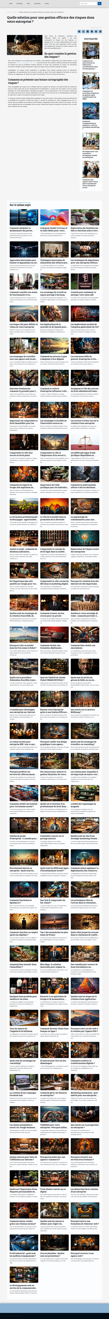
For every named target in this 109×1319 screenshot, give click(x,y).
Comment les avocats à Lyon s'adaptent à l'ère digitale (53, 357)
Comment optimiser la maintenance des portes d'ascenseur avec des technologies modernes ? (21, 232)
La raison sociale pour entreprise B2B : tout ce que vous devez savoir (22, 744)
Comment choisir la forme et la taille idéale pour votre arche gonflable (53, 231)
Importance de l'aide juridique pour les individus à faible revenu (54, 487)
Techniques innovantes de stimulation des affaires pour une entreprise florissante (54, 263)
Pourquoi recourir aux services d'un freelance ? (82, 1158)
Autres (47, 3)
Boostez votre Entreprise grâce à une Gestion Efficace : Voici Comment (54, 712)
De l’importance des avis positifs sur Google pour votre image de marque (24, 584)
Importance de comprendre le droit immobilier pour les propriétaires (24, 423)
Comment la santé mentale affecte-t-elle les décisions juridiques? (83, 487)
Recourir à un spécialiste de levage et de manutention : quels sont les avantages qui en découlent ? (53, 1000)
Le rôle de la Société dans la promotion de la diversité (53, 518)
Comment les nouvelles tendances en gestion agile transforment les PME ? (91, 95)
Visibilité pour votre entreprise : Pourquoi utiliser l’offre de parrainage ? (54, 1127)
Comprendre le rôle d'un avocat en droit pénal (21, 454)
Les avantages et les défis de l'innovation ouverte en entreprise (53, 423)
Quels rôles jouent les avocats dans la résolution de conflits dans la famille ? (85, 935)
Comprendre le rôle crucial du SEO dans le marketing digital (54, 582)
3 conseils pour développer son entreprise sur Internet (22, 710)
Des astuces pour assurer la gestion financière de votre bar (53, 774)
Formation (19, 3)
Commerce (37, 3)
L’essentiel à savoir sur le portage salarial (52, 837)
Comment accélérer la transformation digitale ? (83, 1062)
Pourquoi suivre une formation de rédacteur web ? (85, 1222)
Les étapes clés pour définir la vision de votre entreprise (24, 325)
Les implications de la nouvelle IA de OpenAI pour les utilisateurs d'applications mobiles (54, 328)
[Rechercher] (88, 3)
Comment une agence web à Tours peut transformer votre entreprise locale (90, 183)
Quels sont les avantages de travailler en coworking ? (83, 743)
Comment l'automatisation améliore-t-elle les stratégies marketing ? (91, 125)
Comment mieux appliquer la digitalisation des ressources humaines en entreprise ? (85, 871)
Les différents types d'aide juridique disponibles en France (83, 455)
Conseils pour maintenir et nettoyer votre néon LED (83, 293)
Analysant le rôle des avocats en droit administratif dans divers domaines (84, 391)
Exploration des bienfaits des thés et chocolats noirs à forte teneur (85, 231)
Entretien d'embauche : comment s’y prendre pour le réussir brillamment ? (23, 391)
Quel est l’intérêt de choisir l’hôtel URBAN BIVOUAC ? (52, 678)
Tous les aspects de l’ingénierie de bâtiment (21, 1029)
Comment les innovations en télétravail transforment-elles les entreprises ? (90, 65)
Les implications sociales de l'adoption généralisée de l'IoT (85, 325)
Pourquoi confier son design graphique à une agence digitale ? (53, 744)
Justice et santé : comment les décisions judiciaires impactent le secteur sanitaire (24, 552)
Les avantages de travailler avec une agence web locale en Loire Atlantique (23, 359)
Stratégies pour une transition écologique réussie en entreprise (90, 154)
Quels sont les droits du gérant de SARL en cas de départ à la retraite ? (82, 680)
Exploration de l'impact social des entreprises (85, 550)
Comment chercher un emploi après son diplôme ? (24, 933)
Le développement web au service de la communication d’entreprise (23, 1288)
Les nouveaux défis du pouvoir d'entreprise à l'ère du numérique (85, 359)
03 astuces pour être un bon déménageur (53, 1062)
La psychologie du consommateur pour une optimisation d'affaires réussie (82, 520)
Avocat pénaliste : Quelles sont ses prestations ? (52, 1254)
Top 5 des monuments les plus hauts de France (54, 933)
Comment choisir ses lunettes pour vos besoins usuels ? (23, 805)
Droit (28, 3)
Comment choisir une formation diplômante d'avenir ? (50, 648)
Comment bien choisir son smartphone (83, 646)
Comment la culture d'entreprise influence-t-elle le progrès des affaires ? (54, 391)
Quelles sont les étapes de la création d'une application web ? (84, 999)
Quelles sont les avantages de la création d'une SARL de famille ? (23, 616)
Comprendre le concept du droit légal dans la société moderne (52, 552)
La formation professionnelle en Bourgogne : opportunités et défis (24, 519)
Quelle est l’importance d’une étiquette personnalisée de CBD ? (23, 1192)
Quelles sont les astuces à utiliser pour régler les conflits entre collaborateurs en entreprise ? (54, 1225)
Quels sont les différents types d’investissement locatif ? (54, 869)
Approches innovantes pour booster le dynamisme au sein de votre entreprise (24, 263)
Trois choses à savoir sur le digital (53, 1190)
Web (10, 3)
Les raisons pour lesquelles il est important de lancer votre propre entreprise (85, 774)
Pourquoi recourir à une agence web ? (82, 1254)
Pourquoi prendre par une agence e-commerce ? (52, 1158)
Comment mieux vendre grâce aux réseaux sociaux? (23, 1222)
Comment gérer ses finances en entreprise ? (53, 1094)
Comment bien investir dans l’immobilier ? (23, 965)
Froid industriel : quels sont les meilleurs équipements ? (23, 1254)
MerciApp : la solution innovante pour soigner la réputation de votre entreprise (52, 968)
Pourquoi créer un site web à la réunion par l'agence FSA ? (84, 1029)
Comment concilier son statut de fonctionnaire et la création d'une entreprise (23, 295)
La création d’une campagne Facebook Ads (23, 1094)
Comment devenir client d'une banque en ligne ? (54, 1029)
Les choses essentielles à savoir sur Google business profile (22, 1127)
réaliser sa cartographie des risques (26, 63)
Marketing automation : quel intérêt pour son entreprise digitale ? (84, 1095)
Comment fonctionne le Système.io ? (21, 901)
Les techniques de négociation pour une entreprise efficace (85, 261)
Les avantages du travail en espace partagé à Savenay (53, 293)
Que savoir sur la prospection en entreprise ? (85, 1126)
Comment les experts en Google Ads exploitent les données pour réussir (21, 487)
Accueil (9, 12)
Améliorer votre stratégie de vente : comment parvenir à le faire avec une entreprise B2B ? (85, 617)
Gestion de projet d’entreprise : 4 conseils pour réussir (23, 838)
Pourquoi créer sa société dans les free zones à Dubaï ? (23, 646)
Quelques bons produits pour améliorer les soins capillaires (23, 999)
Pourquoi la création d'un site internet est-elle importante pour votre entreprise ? (85, 584)
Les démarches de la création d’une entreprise (84, 1190)
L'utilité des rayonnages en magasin (83, 805)
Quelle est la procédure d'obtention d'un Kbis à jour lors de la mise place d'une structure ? (23, 681)
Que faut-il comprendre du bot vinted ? (52, 901)
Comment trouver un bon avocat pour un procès (52, 614)
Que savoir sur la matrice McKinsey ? (83, 710)
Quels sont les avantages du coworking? (23, 1062)
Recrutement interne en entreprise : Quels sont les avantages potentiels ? (22, 871)
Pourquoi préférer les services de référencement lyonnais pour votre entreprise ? (22, 775)
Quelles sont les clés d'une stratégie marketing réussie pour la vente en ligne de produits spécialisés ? (84, 839)
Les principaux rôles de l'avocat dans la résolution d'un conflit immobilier (83, 903)
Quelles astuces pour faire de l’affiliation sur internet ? (23, 1158)
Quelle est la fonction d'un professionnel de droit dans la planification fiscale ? (54, 806)
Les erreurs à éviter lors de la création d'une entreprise (85, 422)
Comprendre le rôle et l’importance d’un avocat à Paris (52, 455)
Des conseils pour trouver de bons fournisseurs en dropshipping (84, 967)
